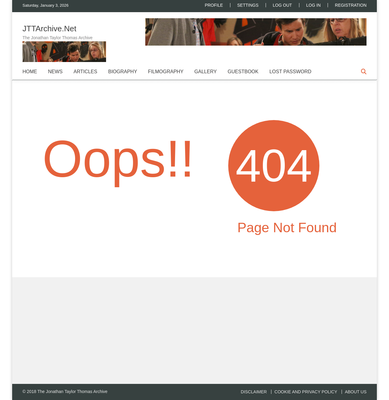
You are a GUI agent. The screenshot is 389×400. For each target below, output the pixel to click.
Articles (85, 71)
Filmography (165, 71)
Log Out (282, 5)
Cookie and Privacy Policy (305, 392)
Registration (351, 5)
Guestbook (243, 71)
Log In (313, 5)
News (55, 71)
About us (356, 392)
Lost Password (290, 71)
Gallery (205, 71)
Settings (248, 5)
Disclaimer (254, 392)
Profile (214, 5)
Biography (122, 71)
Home (29, 71)
